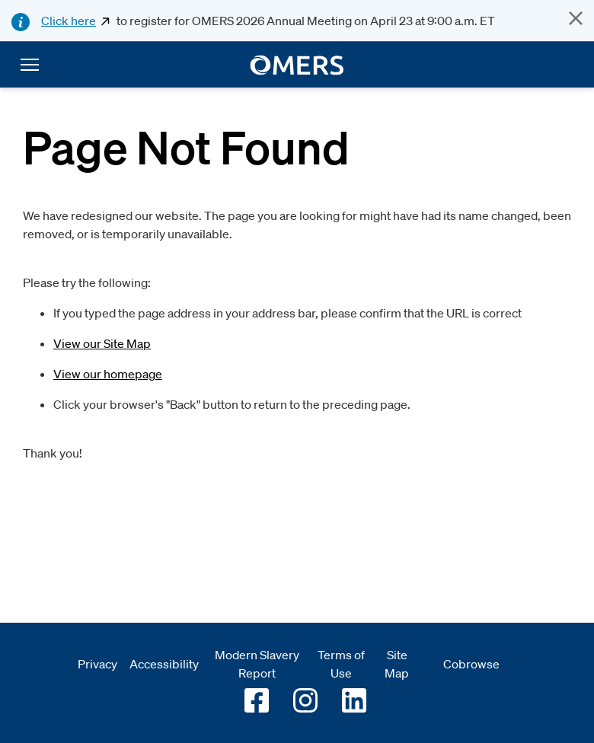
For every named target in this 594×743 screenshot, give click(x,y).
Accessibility (164, 663)
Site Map (397, 664)
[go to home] (297, 65)
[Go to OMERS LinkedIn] (354, 700)
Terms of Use (341, 664)
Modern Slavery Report (257, 664)
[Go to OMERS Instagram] (305, 700)
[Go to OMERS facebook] (256, 700)
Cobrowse (471, 663)
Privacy (97, 663)
